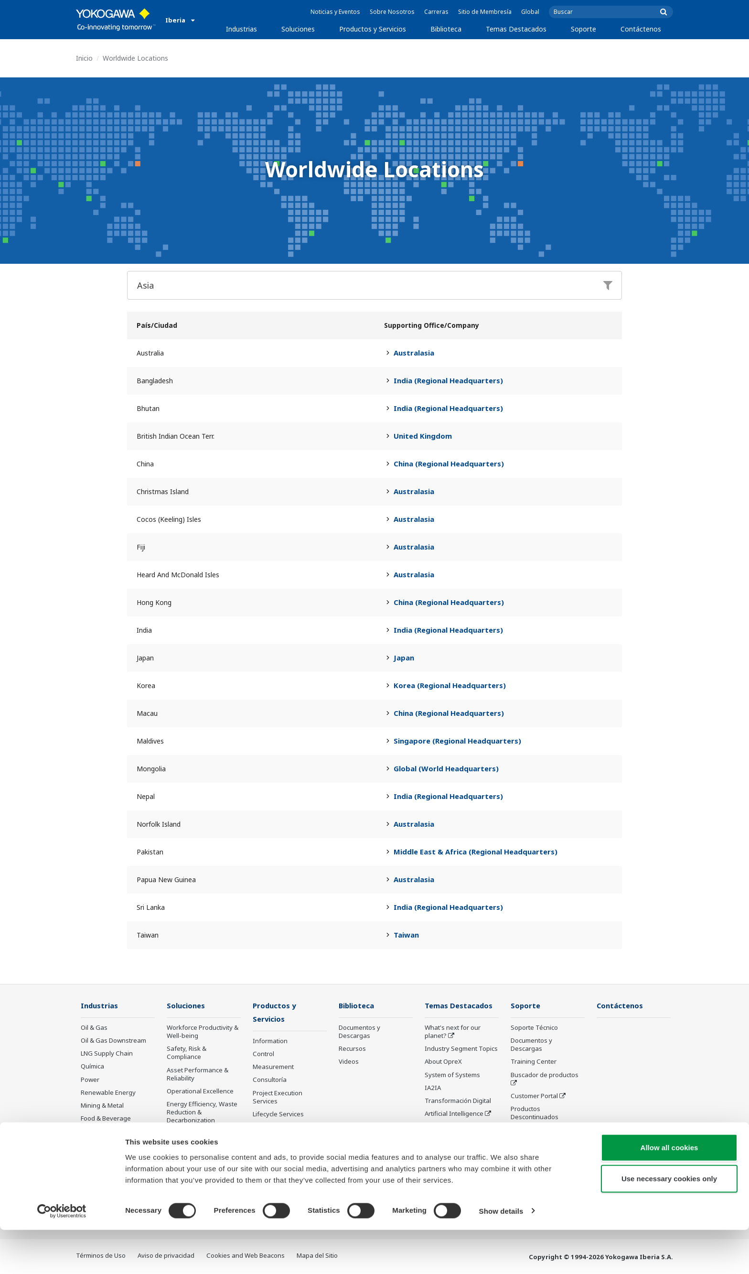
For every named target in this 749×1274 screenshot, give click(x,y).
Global (530, 12)
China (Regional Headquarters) (449, 463)
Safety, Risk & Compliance (186, 1053)
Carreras (436, 12)
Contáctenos (641, 28)
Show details (501, 1255)
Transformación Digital (458, 1101)
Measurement (273, 1067)
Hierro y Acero (101, 1144)
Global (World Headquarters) (446, 768)
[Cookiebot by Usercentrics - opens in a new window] (62, 1255)
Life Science (270, 1127)
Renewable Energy (108, 1093)
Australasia (414, 352)
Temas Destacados (516, 28)
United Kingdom (423, 436)
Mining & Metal (102, 1105)
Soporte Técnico (534, 1028)
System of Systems (452, 1075)
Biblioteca (445, 28)
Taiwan (406, 934)
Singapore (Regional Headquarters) (457, 740)
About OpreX (443, 1062)
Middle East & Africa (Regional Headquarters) (475, 851)
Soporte (583, 28)
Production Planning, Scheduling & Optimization (197, 1163)
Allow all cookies (669, 1192)
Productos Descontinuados (276, 1157)
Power (90, 1080)
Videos (349, 1062)
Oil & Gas (94, 1028)
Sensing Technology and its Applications (461, 1152)
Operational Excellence (200, 1091)
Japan (404, 657)
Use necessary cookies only (669, 1223)
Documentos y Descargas (359, 1032)
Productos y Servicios (372, 28)
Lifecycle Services (278, 1115)
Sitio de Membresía (485, 12)
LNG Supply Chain (107, 1053)
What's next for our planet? (453, 1032)
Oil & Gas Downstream (113, 1040)
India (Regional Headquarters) (448, 380)
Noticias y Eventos (335, 12)
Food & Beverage (106, 1118)
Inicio (84, 58)
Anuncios (266, 1140)
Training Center (533, 1062)
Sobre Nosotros (392, 12)
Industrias (241, 28)
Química (92, 1066)
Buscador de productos (544, 1075)
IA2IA (433, 1088)
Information (270, 1041)
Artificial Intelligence (454, 1114)
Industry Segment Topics (461, 1049)
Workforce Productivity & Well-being (202, 1032)
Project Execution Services (277, 1098)
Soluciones (298, 28)
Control (263, 1054)
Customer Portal (534, 1096)
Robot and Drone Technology (449, 1131)
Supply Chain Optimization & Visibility (200, 1138)
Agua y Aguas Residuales (118, 1158)
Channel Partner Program (535, 1134)
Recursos (352, 1049)
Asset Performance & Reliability (197, 1074)
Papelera (94, 1131)
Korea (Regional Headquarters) (450, 685)
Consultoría (270, 1080)
